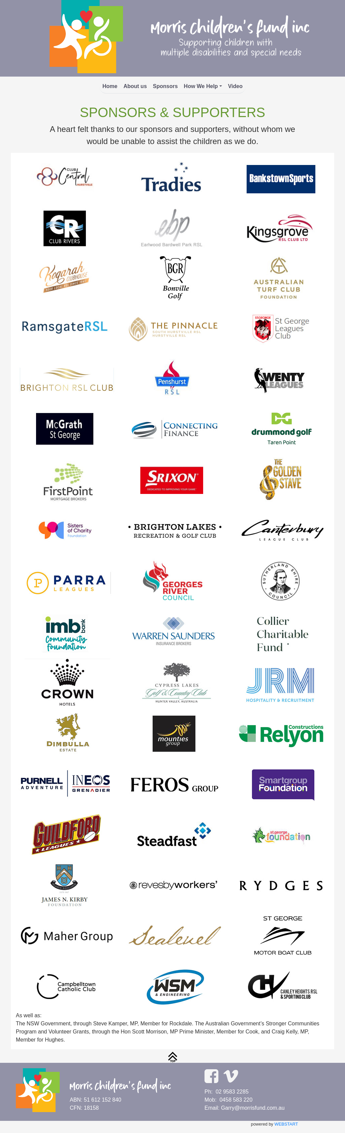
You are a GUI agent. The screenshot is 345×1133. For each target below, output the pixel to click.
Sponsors (165, 86)
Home (109, 86)
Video (235, 86)
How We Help (201, 86)
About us (135, 86)
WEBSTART (286, 1124)
